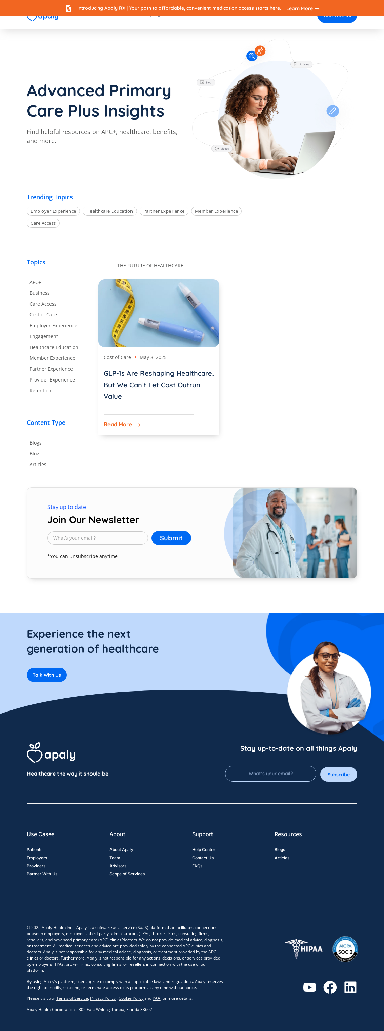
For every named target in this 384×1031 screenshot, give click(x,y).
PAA (156, 998)
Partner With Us (42, 874)
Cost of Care (117, 357)
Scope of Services (127, 874)
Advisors (117, 866)
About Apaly (121, 849)
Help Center (203, 849)
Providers (36, 866)
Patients (34, 849)
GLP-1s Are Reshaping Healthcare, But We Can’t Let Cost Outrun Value (159, 384)
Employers (37, 858)
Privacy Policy (103, 998)
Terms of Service (72, 998)
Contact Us (203, 858)
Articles (282, 858)
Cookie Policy (131, 998)
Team (114, 858)
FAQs (197, 866)
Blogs (280, 849)
